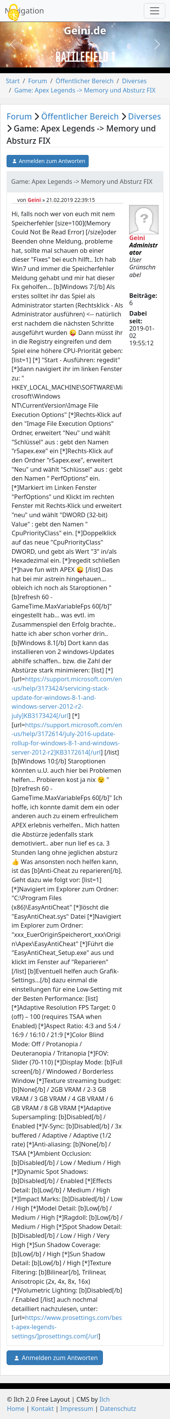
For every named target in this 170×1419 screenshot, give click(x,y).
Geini (34, 200)
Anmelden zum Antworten (47, 161)
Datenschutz (118, 1408)
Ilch (104, 1399)
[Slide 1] (71, 61)
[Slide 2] (85, 61)
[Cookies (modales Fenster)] (13, 13)
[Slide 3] (99, 61)
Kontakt (42, 1408)
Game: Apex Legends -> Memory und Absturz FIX (84, 90)
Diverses (134, 81)
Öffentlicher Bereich (84, 81)
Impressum (76, 1408)
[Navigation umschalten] (154, 10)
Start (13, 81)
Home (16, 1408)
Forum (37, 81)
